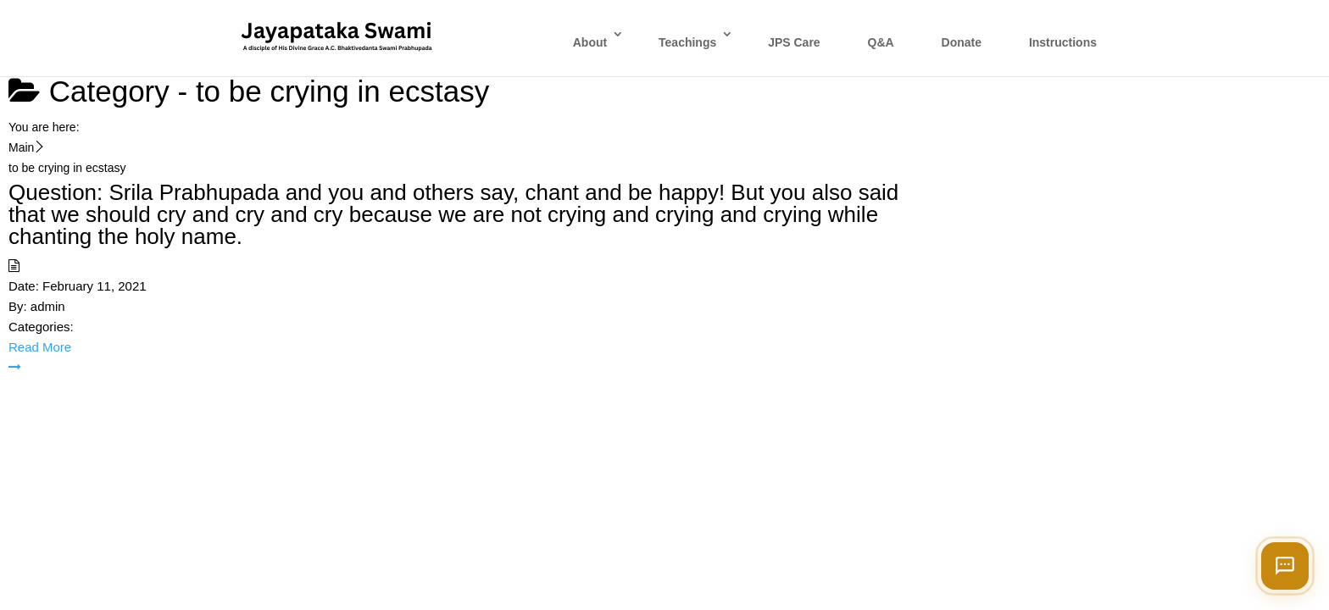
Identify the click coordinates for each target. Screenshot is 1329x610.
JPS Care (794, 42)
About (590, 42)
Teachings (687, 42)
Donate (961, 42)
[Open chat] (1285, 566)
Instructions (1063, 42)
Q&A (881, 42)
